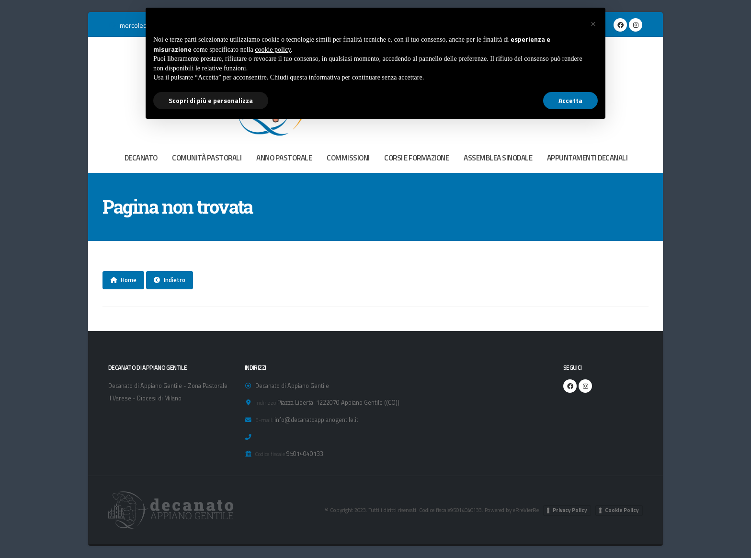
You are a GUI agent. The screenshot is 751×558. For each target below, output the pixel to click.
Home (123, 280)
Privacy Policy (570, 510)
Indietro (169, 280)
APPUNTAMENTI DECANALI (587, 157)
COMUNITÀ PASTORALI (206, 157)
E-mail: (264, 420)
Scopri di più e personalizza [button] (211, 100)
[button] (593, 23)
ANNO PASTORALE (284, 157)
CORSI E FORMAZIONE (416, 157)
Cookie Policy (622, 510)
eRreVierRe (526, 510)
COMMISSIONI (348, 157)
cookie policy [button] (273, 49)
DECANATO (141, 157)
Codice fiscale (270, 454)
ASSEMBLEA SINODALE (498, 157)
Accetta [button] (570, 100)
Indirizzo (265, 403)
